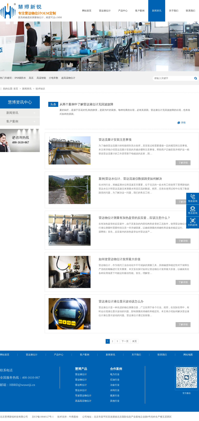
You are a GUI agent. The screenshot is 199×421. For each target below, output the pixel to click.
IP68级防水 (20, 78)
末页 (134, 341)
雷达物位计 (81, 379)
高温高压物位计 (83, 401)
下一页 (125, 341)
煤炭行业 (114, 395)
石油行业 (114, 379)
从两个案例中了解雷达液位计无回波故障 (86, 104)
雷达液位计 (105, 10)
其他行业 (114, 401)
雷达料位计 (81, 385)
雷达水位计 (81, 390)
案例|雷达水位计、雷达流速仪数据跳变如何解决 (130, 178)
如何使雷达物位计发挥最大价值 (119, 259)
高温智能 (41, 78)
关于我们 (173, 10)
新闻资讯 (156, 10)
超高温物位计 (68, 78)
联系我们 (190, 10)
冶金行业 (114, 385)
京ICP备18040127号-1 (43, 417)
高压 (31, 78)
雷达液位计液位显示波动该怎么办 (121, 301)
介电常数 (53, 78)
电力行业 (114, 374)
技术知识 (40, 88)
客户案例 (139, 10)
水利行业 (114, 390)
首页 (16, 88)
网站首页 (86, 10)
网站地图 (188, 354)
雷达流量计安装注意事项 (115, 139)
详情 (183, 122)
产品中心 (123, 10)
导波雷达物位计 (83, 395)
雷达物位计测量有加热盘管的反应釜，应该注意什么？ (134, 217)
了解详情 (183, 162)
